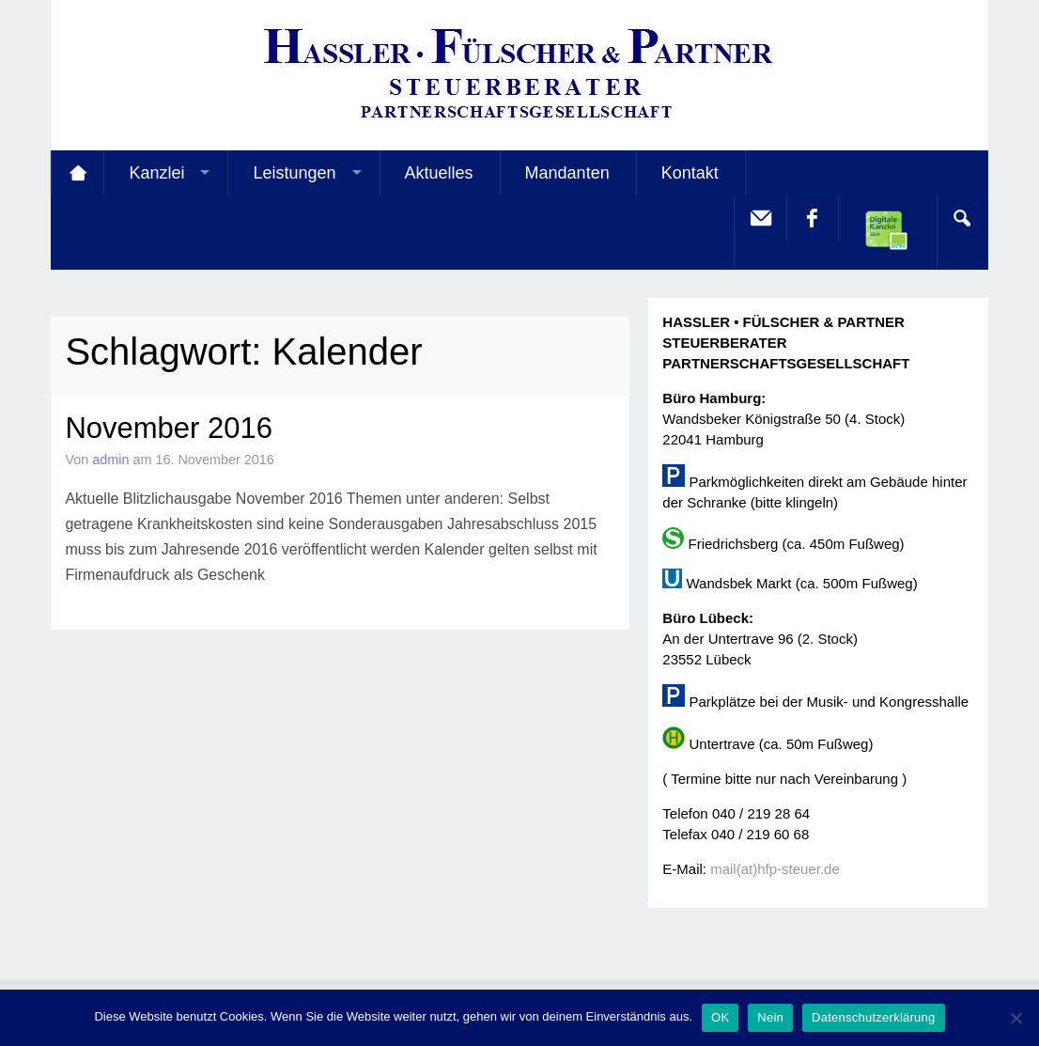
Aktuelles (439, 173)
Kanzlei (156, 173)
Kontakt (690, 173)
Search (962, 218)
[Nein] (1015, 1017)
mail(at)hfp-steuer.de (775, 869)
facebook (811, 218)
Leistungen (294, 173)
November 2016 (168, 428)
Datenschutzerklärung (873, 1017)
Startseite (77, 172)
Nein (770, 1017)
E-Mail (760, 218)
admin (110, 459)
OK (720, 1017)
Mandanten (567, 173)
